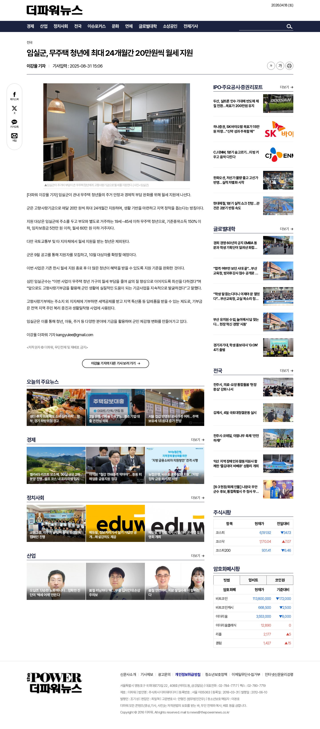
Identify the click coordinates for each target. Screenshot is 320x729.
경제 (30, 26)
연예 (128, 26)
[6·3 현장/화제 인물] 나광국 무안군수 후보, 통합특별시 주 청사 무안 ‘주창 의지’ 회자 (236, 489)
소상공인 (170, 26)
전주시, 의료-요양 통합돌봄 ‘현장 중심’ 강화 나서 (234, 387)
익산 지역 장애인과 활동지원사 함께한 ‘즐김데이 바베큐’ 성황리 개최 (236, 463)
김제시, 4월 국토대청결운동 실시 (235, 413)
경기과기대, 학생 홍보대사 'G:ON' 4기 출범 (235, 347)
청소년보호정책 (216, 674)
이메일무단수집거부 (246, 674)
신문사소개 (128, 674)
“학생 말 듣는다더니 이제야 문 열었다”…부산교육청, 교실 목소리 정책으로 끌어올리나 (236, 296)
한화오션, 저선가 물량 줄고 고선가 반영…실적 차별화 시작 (235, 180)
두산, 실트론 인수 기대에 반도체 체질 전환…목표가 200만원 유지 (236, 103)
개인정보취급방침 (187, 674)
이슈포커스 (97, 26)
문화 (115, 26)
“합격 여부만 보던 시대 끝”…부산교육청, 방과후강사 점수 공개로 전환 (235, 271)
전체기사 (191, 26)
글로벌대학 (148, 26)
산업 (43, 26)
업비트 (253, 580)
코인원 (280, 580)
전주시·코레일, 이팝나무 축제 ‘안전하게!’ (236, 438)
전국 (77, 26)
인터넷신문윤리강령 (279, 674)
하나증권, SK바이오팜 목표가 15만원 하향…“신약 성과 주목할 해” (236, 129)
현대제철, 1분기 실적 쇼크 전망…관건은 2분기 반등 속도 (236, 205)
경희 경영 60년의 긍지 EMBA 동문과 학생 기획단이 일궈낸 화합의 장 (235, 245)
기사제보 (147, 674)
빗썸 (227, 580)
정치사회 (61, 26)
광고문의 (164, 674)
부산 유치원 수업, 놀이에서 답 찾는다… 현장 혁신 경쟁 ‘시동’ (236, 322)
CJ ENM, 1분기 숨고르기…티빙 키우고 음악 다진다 (236, 154)
